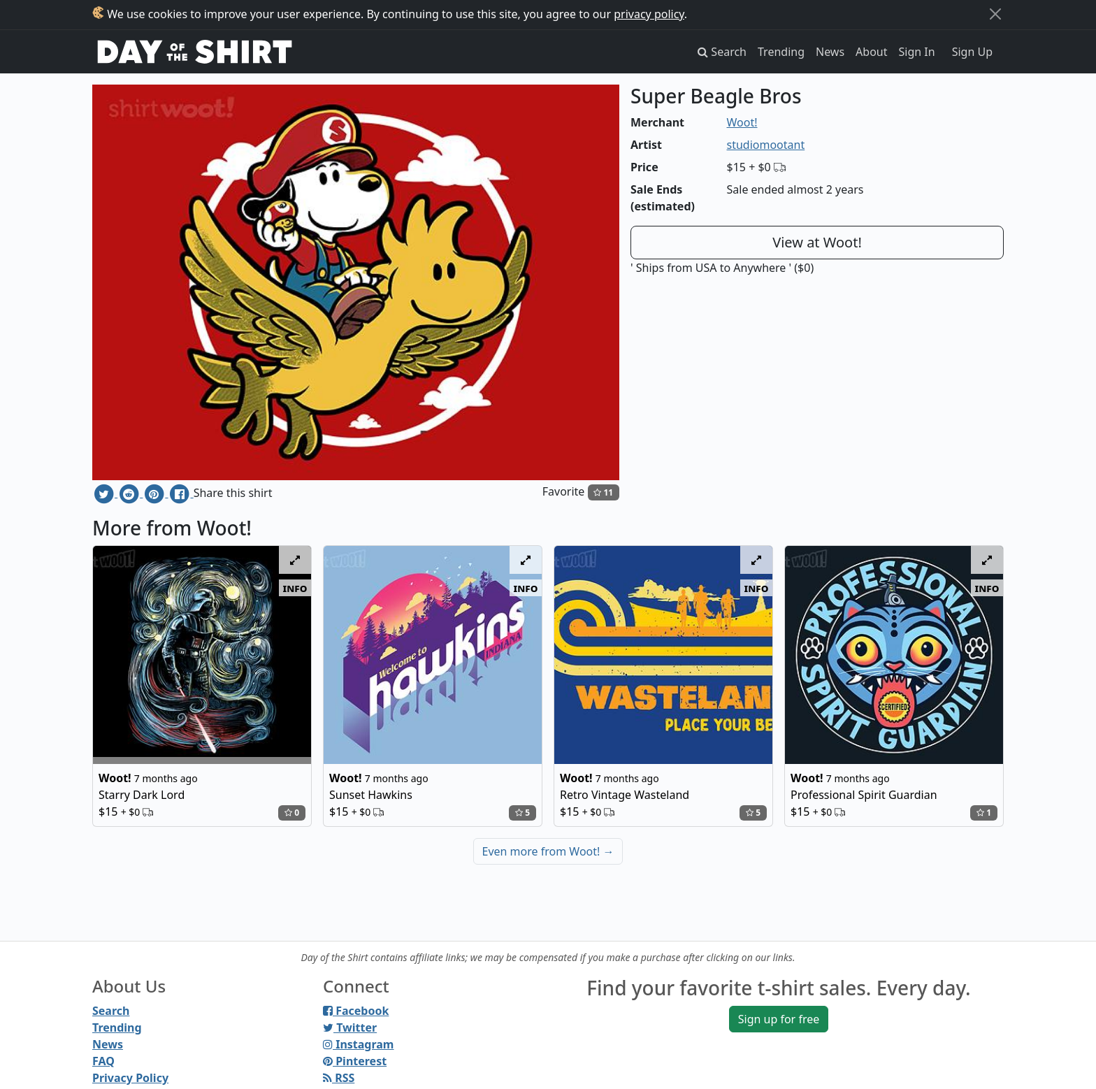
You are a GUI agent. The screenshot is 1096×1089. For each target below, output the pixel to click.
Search (110, 1010)
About (871, 51)
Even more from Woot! (548, 851)
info (295, 588)
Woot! (742, 122)
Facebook (356, 1010)
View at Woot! (817, 242)
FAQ (103, 1061)
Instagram (358, 1044)
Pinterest (355, 1061)
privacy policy (649, 14)
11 (603, 492)
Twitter (350, 1027)
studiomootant (766, 144)
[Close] (995, 14)
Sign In (917, 51)
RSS (338, 1078)
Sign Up (972, 51)
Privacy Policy (130, 1078)
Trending (781, 51)
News (830, 51)
